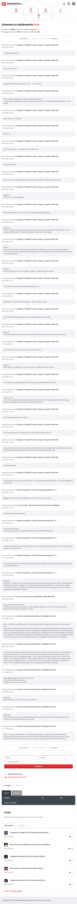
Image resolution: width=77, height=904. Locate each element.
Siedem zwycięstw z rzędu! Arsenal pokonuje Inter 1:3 (36, 490)
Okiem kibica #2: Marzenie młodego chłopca (26, 868)
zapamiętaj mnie (11, 762)
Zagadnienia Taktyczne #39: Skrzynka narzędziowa (29, 832)
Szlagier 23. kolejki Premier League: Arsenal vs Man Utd (37, 45)
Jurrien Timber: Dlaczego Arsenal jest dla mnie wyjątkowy (38, 505)
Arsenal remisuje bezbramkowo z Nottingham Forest (36, 616)
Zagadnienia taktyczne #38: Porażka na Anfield (27, 856)
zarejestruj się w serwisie (17, 777)
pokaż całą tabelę (10, 803)
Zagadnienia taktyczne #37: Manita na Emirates (27, 880)
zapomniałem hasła (15, 774)
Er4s (35, 29)
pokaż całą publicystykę (13, 891)
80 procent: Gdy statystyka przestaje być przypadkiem (30, 844)
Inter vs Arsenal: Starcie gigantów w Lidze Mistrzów (35, 596)
